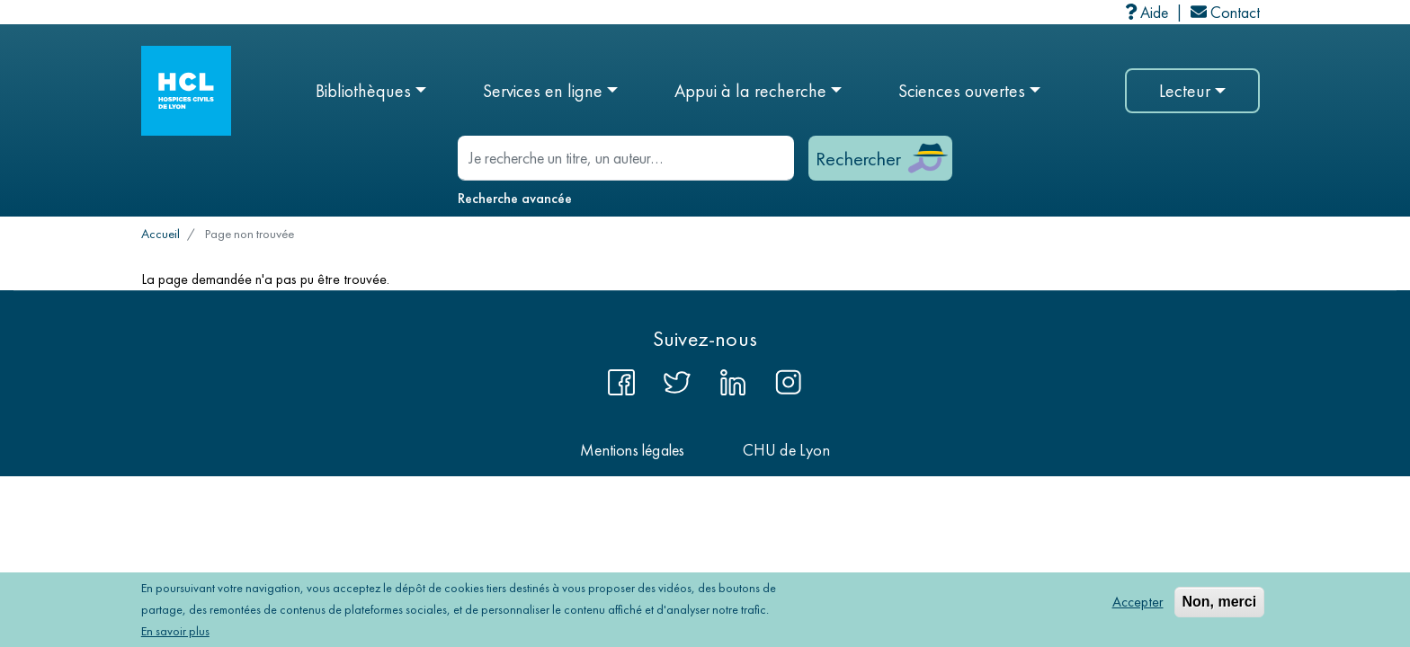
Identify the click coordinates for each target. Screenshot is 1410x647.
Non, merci (1219, 605)
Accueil (160, 233)
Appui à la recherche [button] (750, 90)
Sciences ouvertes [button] (961, 90)
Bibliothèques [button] (363, 90)
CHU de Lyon (786, 449)
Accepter (1138, 605)
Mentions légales (632, 449)
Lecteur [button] (1184, 90)
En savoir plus (175, 634)
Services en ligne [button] (542, 90)
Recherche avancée (515, 198)
